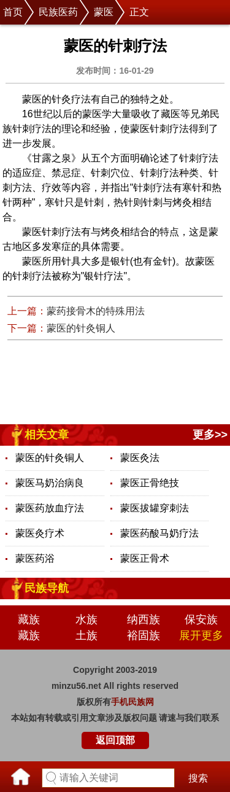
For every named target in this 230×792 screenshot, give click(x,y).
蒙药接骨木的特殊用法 (96, 311)
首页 (13, 12)
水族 (86, 619)
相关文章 (47, 435)
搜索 (198, 778)
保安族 (201, 619)
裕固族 (143, 635)
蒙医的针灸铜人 (81, 328)
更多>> (210, 435)
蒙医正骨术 (144, 558)
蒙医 (103, 12)
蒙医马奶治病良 (49, 483)
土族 (86, 635)
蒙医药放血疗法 (49, 508)
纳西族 (143, 619)
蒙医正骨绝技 (149, 483)
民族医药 (58, 12)
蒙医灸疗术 (39, 533)
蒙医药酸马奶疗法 (159, 533)
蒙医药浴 (35, 558)
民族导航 (47, 588)
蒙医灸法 (139, 457)
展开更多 (201, 635)
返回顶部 (115, 740)
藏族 (29, 619)
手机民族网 (132, 702)
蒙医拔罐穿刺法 (154, 508)
